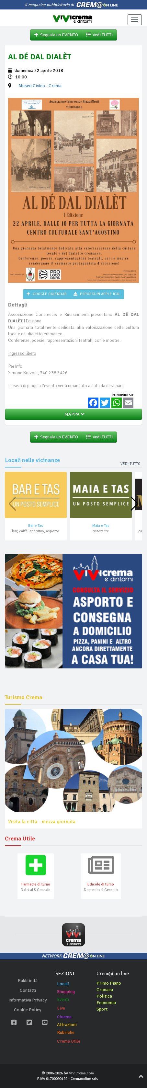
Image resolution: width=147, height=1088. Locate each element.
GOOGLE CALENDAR (47, 294)
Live (61, 1008)
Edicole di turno (100, 884)
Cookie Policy (27, 1010)
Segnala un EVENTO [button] (56, 35)
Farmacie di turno (35, 884)
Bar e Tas (35, 525)
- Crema (40, 85)
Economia (106, 1002)
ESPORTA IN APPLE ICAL (97, 294)
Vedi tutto (130, 463)
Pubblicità (28, 980)
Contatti (28, 990)
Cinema (64, 1017)
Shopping (66, 991)
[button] (134, 504)
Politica (104, 996)
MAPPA (73, 414)
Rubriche (65, 1032)
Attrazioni (67, 1024)
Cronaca (104, 989)
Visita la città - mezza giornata (41, 821)
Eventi (63, 999)
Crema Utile (68, 1041)
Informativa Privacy (27, 1000)
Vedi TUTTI (99, 35)
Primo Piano (108, 983)
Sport (101, 1009)
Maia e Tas (100, 525)
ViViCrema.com (81, 1073)
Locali (63, 984)
